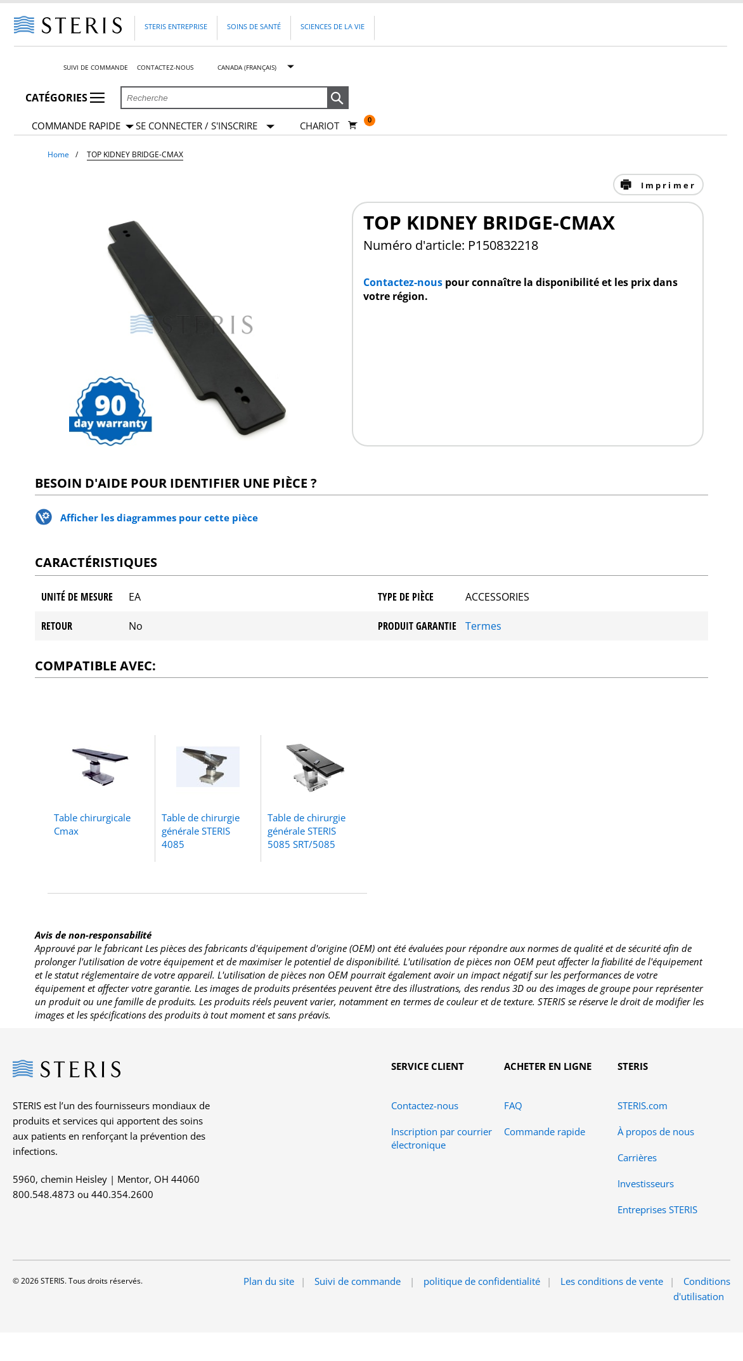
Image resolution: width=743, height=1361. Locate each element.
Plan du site (268, 1281)
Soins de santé (254, 26)
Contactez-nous (165, 67)
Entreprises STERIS (657, 1209)
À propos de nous (655, 1131)
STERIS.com (642, 1105)
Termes (483, 626)
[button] (338, 98)
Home (58, 154)
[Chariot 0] (329, 125)
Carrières (637, 1157)
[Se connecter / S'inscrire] (205, 126)
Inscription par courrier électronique (441, 1138)
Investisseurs (645, 1183)
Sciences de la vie (332, 26)
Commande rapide (83, 126)
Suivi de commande (95, 67)
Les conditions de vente (611, 1281)
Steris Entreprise (176, 26)
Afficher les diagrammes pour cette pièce (159, 517)
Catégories (65, 98)
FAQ (513, 1105)
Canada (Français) (246, 67)
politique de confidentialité (481, 1281)
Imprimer (666, 185)
